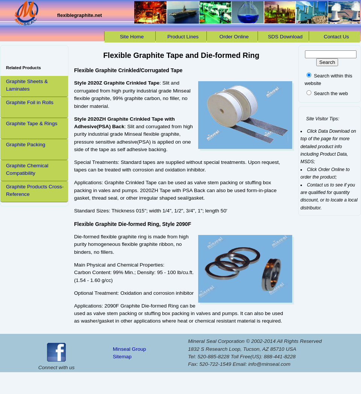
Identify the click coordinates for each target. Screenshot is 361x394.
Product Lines (183, 36)
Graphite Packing (25, 144)
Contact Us (336, 36)
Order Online (234, 36)
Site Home (132, 36)
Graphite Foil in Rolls (29, 102)
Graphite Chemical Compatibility (27, 169)
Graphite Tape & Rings (32, 123)
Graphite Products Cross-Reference (35, 190)
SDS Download (285, 36)
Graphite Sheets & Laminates (27, 85)
